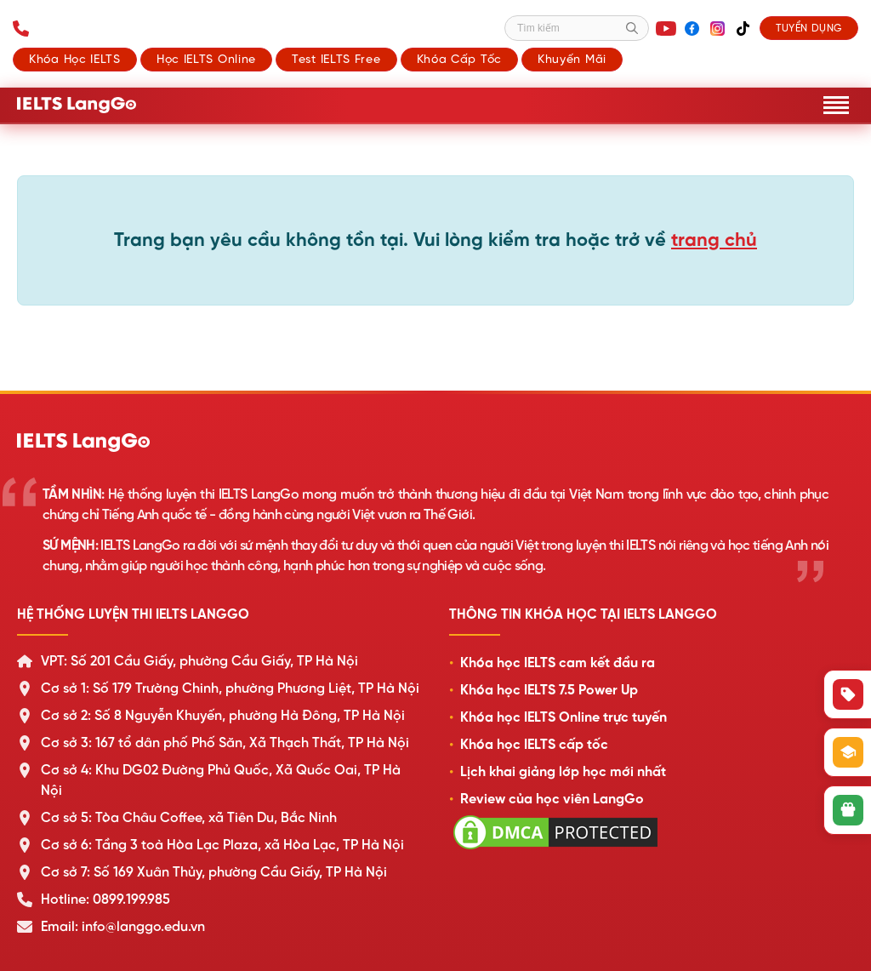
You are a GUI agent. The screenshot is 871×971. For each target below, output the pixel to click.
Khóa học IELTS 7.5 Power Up (549, 690)
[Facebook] (691, 28)
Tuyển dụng (809, 28)
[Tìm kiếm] (576, 28)
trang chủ (714, 239)
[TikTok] (742, 28)
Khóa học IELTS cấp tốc (534, 744)
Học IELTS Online (206, 59)
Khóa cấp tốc (459, 59)
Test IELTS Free (336, 59)
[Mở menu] (836, 105)
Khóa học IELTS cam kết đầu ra (557, 663)
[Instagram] (717, 28)
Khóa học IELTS (75, 59)
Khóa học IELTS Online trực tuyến (563, 717)
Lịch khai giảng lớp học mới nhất (563, 772)
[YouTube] (666, 28)
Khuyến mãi (572, 59)
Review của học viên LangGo (552, 799)
